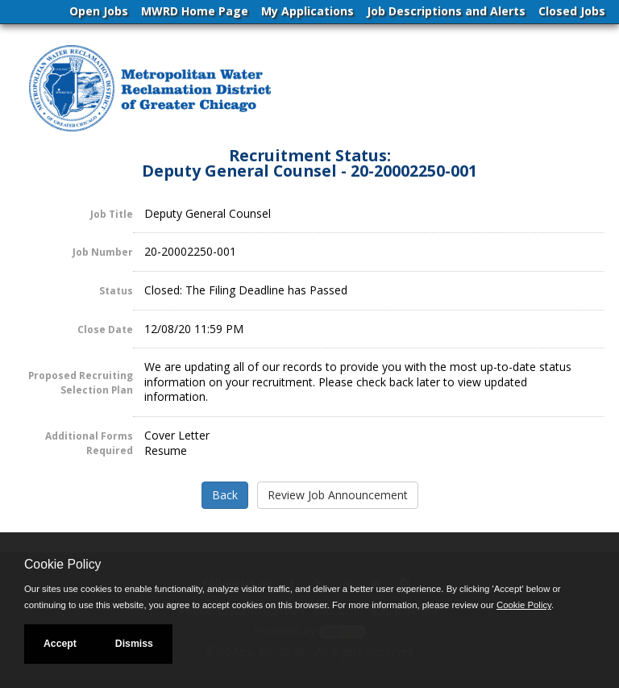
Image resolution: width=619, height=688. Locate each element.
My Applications (307, 11)
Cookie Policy (62, 564)
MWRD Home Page (194, 11)
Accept (60, 643)
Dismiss (134, 643)
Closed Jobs (571, 11)
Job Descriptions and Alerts (446, 11)
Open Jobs (98, 11)
